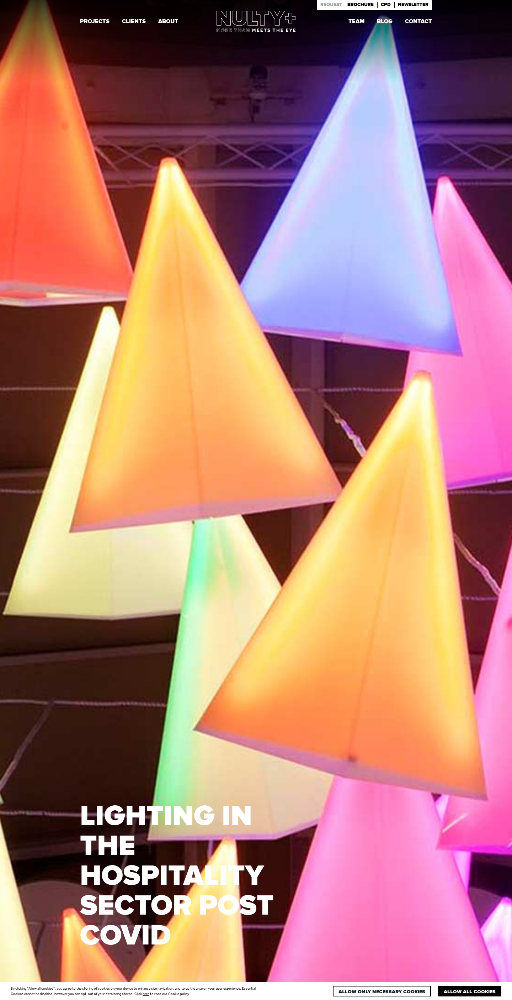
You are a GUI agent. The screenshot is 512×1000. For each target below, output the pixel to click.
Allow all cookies (470, 992)
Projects (95, 22)
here (146, 993)
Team (356, 22)
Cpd (386, 5)
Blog (385, 22)
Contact (418, 22)
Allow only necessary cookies (381, 992)
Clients (134, 22)
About (168, 22)
